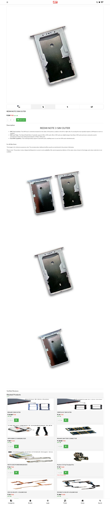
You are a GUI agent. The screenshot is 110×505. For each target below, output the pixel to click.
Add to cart (21, 120)
